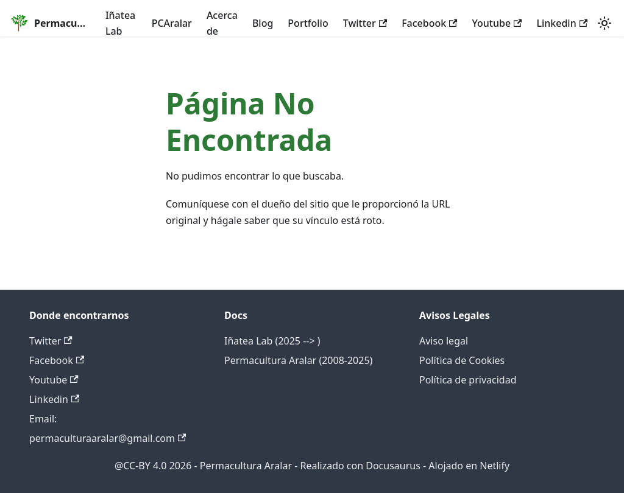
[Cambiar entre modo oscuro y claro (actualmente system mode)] (604, 23)
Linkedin (561, 23)
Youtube (497, 23)
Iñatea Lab (120, 23)
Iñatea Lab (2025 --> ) (272, 341)
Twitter (365, 23)
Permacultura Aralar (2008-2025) (298, 360)
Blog (262, 23)
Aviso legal (443, 341)
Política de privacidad (468, 379)
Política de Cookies (462, 360)
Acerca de (222, 23)
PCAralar (172, 23)
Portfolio (308, 23)
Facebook (429, 23)
